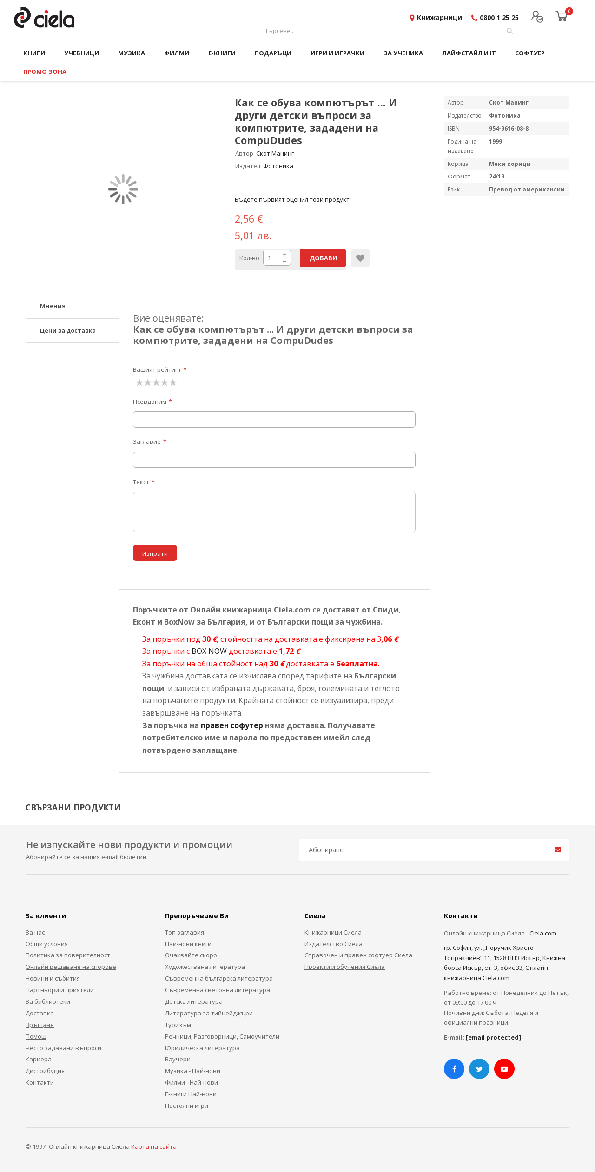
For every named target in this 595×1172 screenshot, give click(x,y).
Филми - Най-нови (191, 1082)
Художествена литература (205, 966)
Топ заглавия (184, 932)
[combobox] (390, 31)
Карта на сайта (154, 1146)
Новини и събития (53, 978)
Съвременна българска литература (219, 978)
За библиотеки (48, 1001)
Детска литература (194, 1001)
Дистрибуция (45, 1071)
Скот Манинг (275, 153)
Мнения (53, 306)
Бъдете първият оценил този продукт (292, 199)
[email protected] (493, 1037)
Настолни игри (186, 1105)
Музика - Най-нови (192, 1071)
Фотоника (278, 166)
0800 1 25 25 (499, 17)
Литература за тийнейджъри (209, 1013)
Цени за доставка (68, 330)
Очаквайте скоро (191, 955)
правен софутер (232, 725)
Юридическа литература (202, 1048)
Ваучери (178, 1059)
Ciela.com (542, 933)
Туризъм (178, 1025)
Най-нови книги (188, 944)
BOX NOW (209, 651)
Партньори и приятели (60, 990)
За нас (35, 932)
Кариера (39, 1059)
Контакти (40, 1082)
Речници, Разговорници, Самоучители (222, 1036)
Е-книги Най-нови (191, 1094)
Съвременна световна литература (217, 990)
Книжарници (439, 17)
